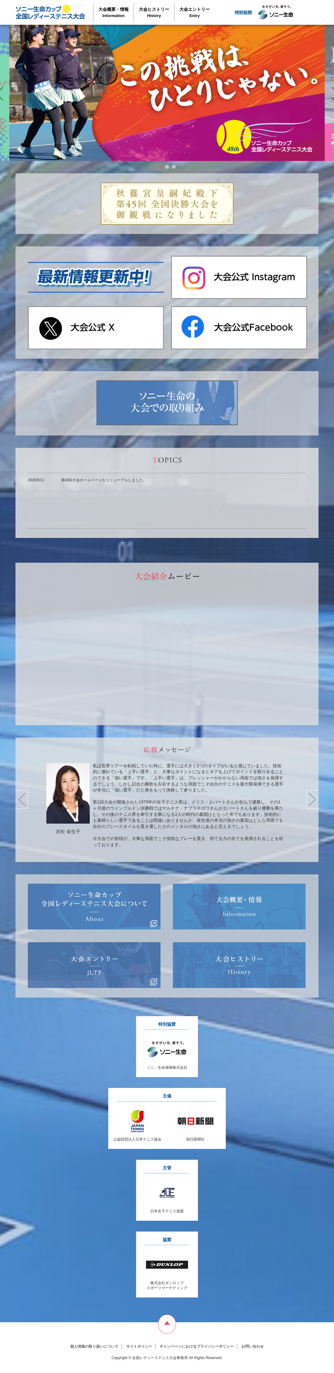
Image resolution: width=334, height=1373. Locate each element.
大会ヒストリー (154, 12)
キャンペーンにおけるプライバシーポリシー (197, 1346)
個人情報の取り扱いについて (94, 1346)
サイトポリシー (139, 1346)
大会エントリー (194, 12)
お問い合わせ (253, 1346)
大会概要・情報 (113, 12)
